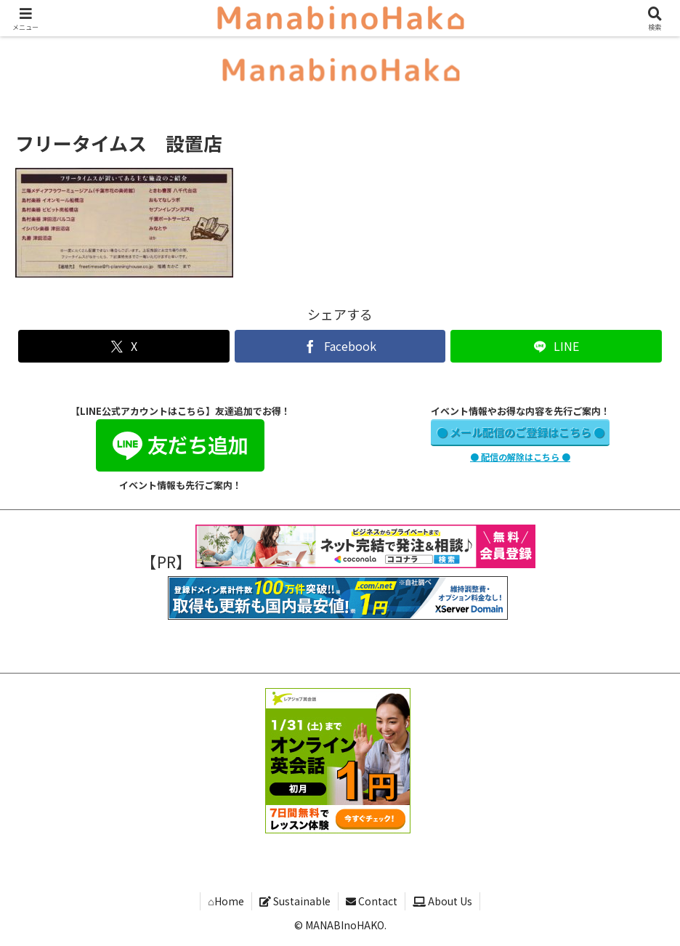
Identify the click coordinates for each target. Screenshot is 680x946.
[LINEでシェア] (556, 346)
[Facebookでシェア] (340, 346)
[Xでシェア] (124, 346)
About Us (442, 901)
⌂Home (225, 901)
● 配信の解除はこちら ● (520, 456)
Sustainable (295, 901)
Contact (371, 901)
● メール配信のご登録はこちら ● (520, 432)
